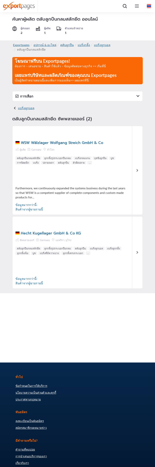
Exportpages (21, 45)
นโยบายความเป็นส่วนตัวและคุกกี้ (36, 392)
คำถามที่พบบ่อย (25, 449)
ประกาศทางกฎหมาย (28, 399)
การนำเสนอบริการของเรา (31, 456)
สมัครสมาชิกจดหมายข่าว (31, 427)
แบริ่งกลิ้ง (84, 45)
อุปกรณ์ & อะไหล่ (44, 45)
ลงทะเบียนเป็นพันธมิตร (30, 421)
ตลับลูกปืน (67, 45)
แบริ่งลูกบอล (102, 45)
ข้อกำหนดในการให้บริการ (31, 385)
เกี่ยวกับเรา (22, 463)
